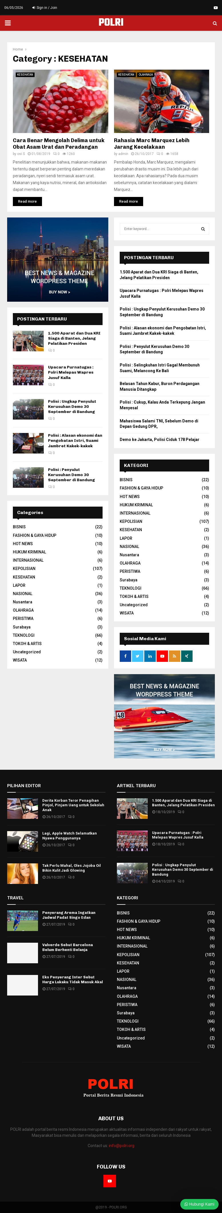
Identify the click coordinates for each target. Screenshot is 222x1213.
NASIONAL (22, 593)
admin (123, 154)
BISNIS (19, 527)
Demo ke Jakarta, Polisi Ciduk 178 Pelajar (159, 439)
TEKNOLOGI (24, 635)
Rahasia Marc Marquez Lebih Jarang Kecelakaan (151, 143)
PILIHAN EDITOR (24, 785)
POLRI (111, 23)
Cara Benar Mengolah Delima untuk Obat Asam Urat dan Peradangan (59, 143)
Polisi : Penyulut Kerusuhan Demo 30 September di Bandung (71, 474)
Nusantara (22, 602)
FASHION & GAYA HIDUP (34, 535)
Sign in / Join (44, 8)
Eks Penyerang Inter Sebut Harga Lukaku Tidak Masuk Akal (72, 979)
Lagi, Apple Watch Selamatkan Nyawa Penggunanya (69, 835)
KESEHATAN (25, 74)
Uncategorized (27, 652)
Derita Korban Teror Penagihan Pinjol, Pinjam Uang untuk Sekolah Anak (73, 805)
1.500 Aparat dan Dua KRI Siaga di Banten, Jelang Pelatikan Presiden (74, 338)
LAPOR (19, 585)
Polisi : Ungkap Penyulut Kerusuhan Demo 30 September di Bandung (72, 406)
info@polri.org (121, 1145)
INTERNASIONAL (28, 560)
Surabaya (22, 627)
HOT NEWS (23, 543)
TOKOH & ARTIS (27, 643)
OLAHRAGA (146, 74)
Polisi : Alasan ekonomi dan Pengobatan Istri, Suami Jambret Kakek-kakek (75, 440)
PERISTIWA (23, 618)
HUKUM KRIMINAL (29, 552)
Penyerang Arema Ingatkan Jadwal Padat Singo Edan (68, 915)
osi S (21, 154)
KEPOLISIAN (24, 568)
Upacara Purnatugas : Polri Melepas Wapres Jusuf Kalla (70, 372)
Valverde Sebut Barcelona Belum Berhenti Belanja (67, 947)
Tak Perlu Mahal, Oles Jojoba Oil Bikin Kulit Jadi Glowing (71, 868)
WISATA (20, 660)
